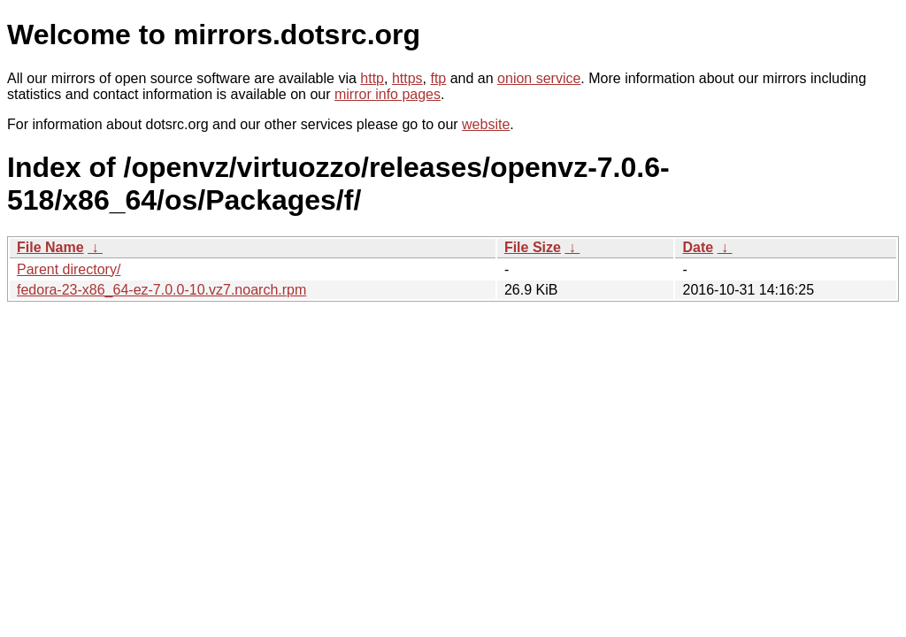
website (486, 124)
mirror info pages (387, 94)
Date (697, 247)
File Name (50, 247)
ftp (438, 78)
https (407, 78)
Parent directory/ (68, 269)
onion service (538, 78)
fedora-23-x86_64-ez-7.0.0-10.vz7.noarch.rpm (161, 289)
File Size (532, 247)
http (372, 78)
